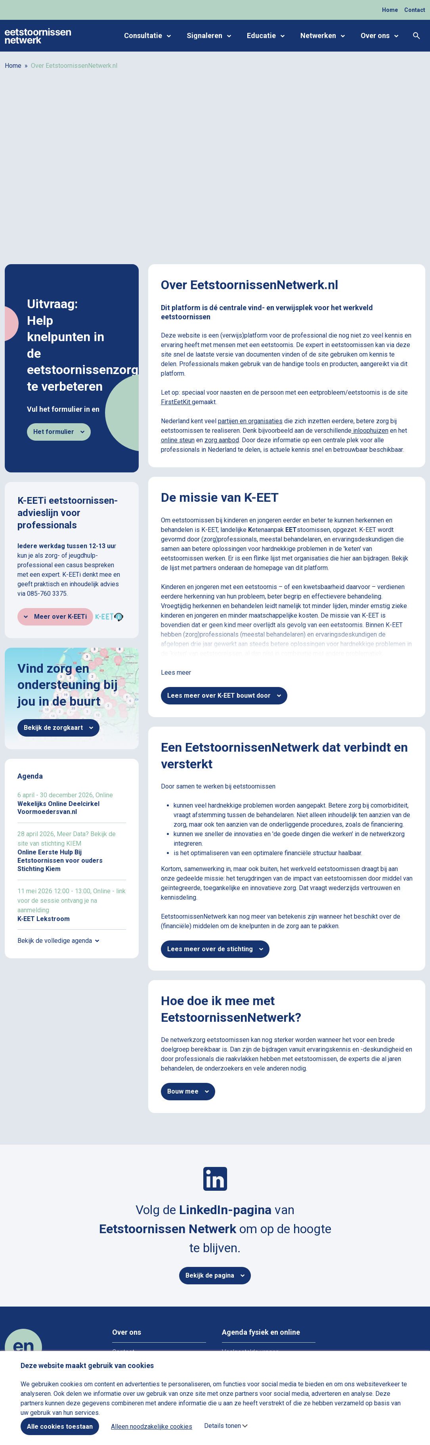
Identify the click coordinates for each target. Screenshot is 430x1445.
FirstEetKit (176, 402)
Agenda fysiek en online (261, 1332)
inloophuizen (370, 430)
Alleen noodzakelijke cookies (151, 1426)
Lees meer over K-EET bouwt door (224, 695)
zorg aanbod (221, 440)
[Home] (38, 35)
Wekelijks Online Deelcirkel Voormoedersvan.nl (71, 804)
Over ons (379, 35)
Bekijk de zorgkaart (58, 727)
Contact (414, 10)
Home (390, 10)
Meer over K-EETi (55, 616)
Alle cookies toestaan (60, 1426)
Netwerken (322, 35)
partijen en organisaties (250, 421)
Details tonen (222, 1426)
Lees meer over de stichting (215, 949)
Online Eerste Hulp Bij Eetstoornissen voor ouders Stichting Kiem (71, 851)
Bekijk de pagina (215, 1275)
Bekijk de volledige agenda (58, 940)
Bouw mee (188, 1091)
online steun (178, 440)
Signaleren (209, 35)
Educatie (266, 35)
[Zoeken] (416, 35)
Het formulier (58, 432)
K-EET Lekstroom (71, 905)
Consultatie (147, 35)
